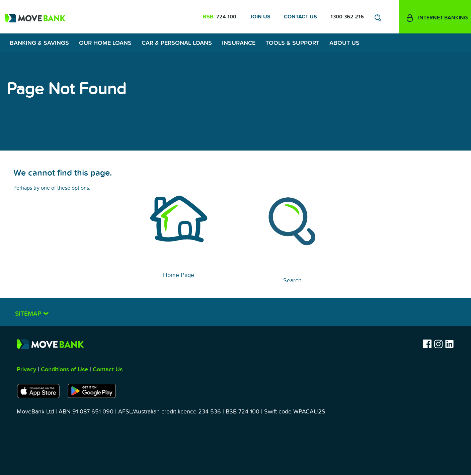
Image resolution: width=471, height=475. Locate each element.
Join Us (260, 16)
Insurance (238, 42)
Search (292, 280)
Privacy (26, 369)
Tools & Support (292, 42)
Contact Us (300, 16)
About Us (344, 42)
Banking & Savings (39, 42)
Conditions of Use (64, 369)
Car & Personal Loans (177, 42)
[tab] (235, 311)
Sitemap (29, 314)
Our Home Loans (105, 42)
